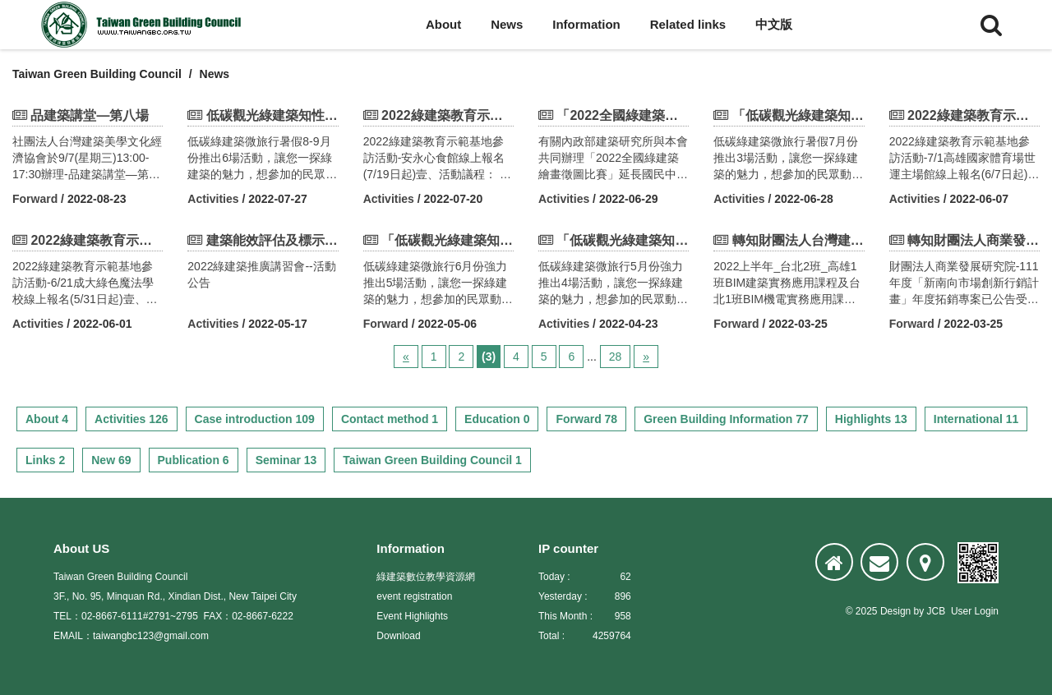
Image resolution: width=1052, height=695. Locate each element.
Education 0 (496, 419)
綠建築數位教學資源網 (425, 576)
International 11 (976, 419)
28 (615, 356)
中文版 (773, 24)
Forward (35, 198)
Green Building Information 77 (726, 419)
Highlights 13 (871, 419)
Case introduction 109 (255, 419)
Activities (212, 198)
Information (586, 24)
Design (895, 611)
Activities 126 (131, 419)
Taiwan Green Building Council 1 (432, 460)
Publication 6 (193, 460)
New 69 (111, 460)
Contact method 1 (389, 419)
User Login (975, 611)
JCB (936, 611)
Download (398, 636)
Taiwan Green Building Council (97, 74)
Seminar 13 (286, 460)
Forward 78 (586, 419)
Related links (688, 24)
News (507, 24)
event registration (414, 596)
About (443, 24)
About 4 (46, 419)
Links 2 (45, 460)
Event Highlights (412, 616)
